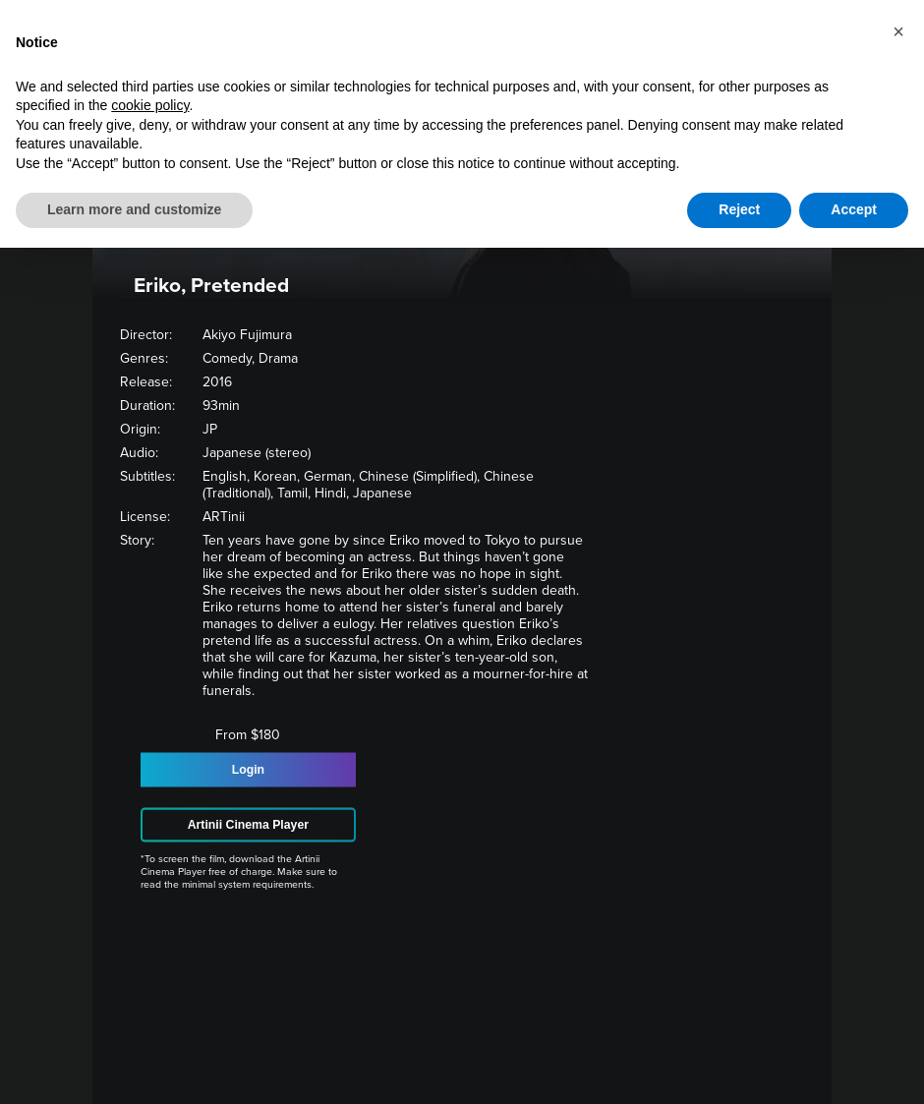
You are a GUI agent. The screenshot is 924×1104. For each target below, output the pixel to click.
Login (248, 770)
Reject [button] (739, 209)
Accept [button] (854, 209)
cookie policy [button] (150, 105)
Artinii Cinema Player (248, 825)
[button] (898, 31)
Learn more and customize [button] (134, 209)
